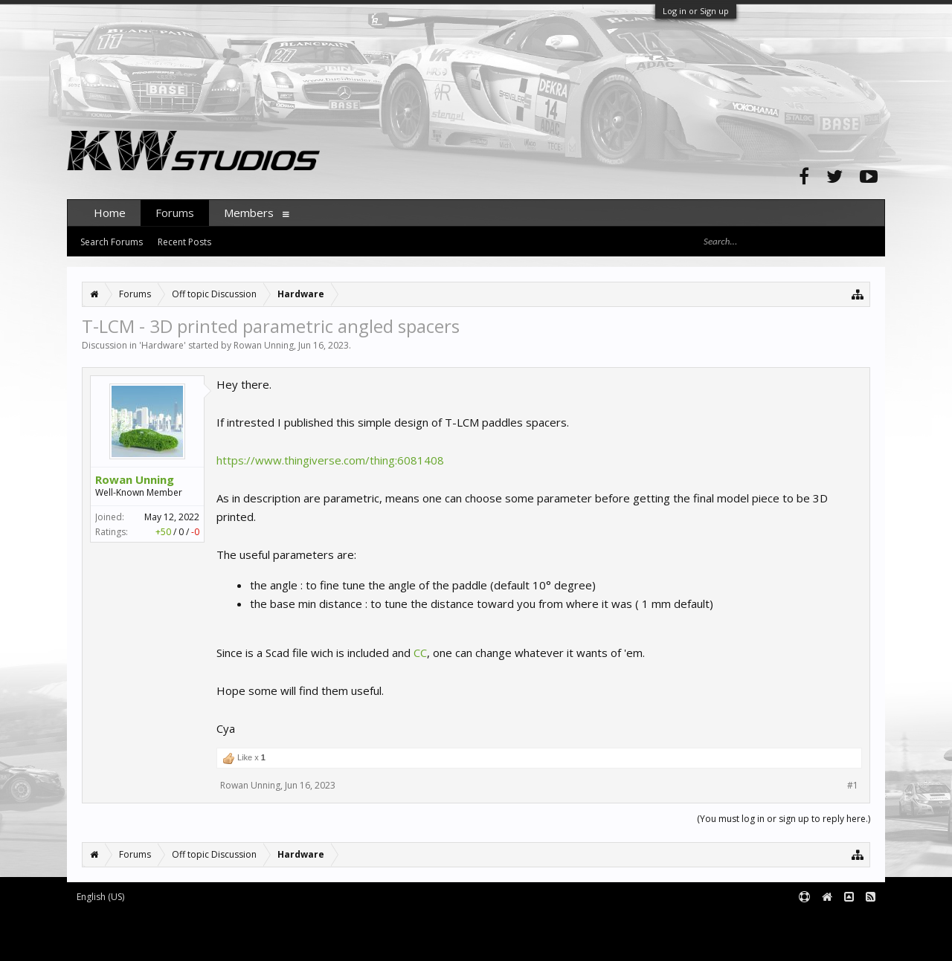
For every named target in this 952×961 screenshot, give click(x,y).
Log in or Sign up (696, 10)
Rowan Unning (264, 345)
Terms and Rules (847, 921)
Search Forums (111, 242)
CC (420, 652)
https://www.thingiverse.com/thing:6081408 (330, 460)
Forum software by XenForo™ (191, 921)
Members (249, 212)
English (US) (100, 896)
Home (110, 212)
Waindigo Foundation (266, 932)
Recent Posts (184, 242)
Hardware (162, 345)
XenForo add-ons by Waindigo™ (133, 932)
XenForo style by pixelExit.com (194, 943)
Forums (174, 212)
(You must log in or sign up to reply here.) (783, 818)
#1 (852, 786)
